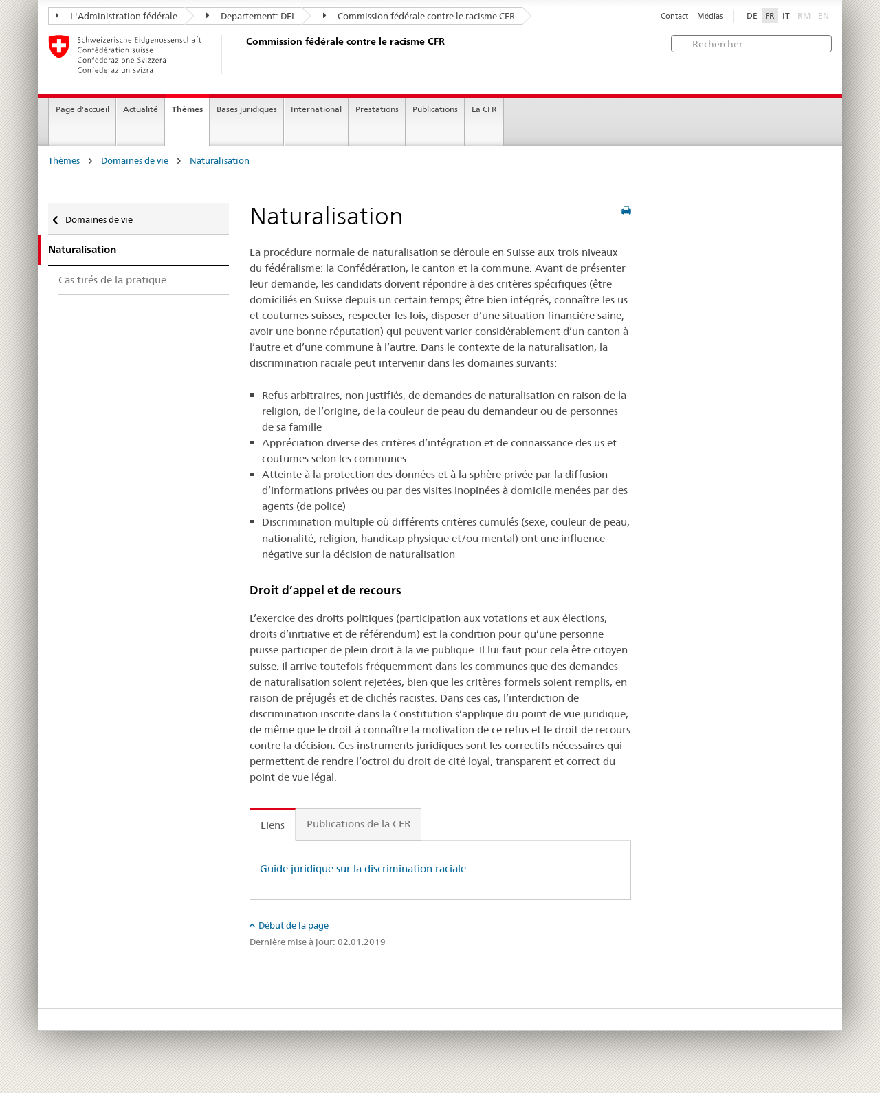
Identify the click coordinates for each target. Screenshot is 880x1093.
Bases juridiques (247, 109)
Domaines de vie (134, 160)
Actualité (140, 109)
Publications (435, 109)
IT (786, 16)
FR (770, 16)
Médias (710, 16)
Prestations (377, 109)
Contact (674, 16)
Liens (273, 825)
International (316, 109)
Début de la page (293, 925)
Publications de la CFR (358, 823)
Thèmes (187, 109)
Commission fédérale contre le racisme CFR (419, 15)
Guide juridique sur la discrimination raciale (363, 868)
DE (752, 16)
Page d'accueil (82, 109)
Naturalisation (220, 160)
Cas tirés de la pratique (112, 279)
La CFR (484, 109)
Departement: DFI (250, 15)
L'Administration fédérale (116, 15)
